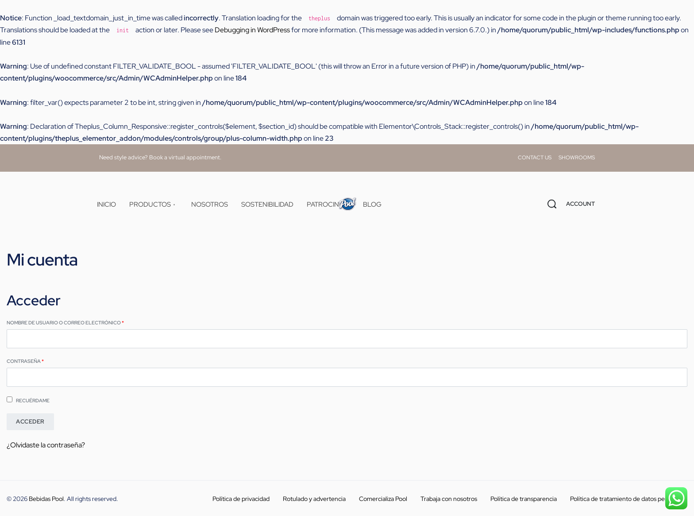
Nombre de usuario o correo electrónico (82, 322)
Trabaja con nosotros (448, 499)
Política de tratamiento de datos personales (628, 499)
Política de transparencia (523, 499)
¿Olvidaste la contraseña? (46, 445)
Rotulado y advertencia (314, 499)
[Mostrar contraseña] (7, 387)
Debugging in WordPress (252, 30)
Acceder (30, 421)
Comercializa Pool (383, 499)
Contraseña (42, 360)
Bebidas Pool (46, 499)
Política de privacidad (241, 499)
